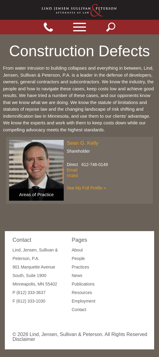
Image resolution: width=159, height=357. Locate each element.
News (77, 275)
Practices (80, 267)
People (78, 258)
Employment (83, 301)
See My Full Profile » (86, 187)
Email (72, 170)
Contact (79, 309)
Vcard (72, 175)
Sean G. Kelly (82, 143)
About (77, 250)
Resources (82, 292)
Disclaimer (23, 339)
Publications (83, 284)
